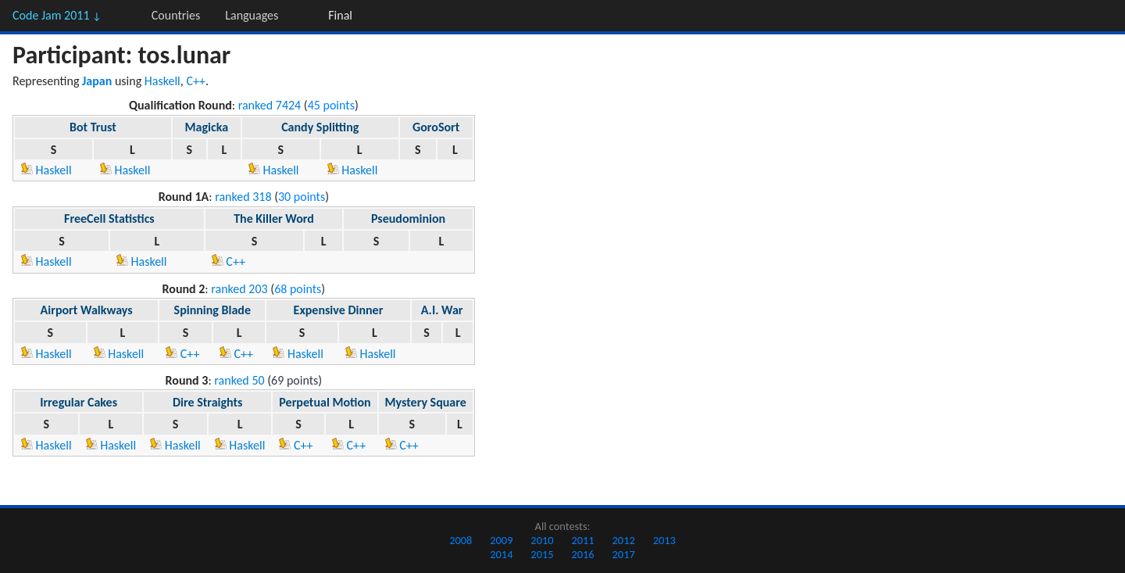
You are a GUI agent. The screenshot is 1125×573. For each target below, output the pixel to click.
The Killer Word (274, 218)
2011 (582, 540)
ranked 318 (243, 196)
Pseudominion (408, 218)
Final (340, 15)
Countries (176, 15)
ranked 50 (239, 380)
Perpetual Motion (324, 402)
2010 (541, 540)
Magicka (206, 127)
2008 (460, 540)
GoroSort (435, 127)
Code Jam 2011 (57, 15)
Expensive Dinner (339, 310)
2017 (623, 554)
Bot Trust (93, 127)
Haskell (162, 80)
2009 (501, 540)
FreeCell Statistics (109, 218)
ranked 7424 (270, 105)
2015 (541, 554)
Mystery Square (425, 402)
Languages (251, 15)
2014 (501, 554)
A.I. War (442, 310)
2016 (582, 554)
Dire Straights (207, 402)
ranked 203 (239, 288)
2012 (623, 540)
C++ (195, 80)
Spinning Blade (212, 310)
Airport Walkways (87, 310)
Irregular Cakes (78, 402)
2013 (664, 540)
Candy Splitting (320, 127)
